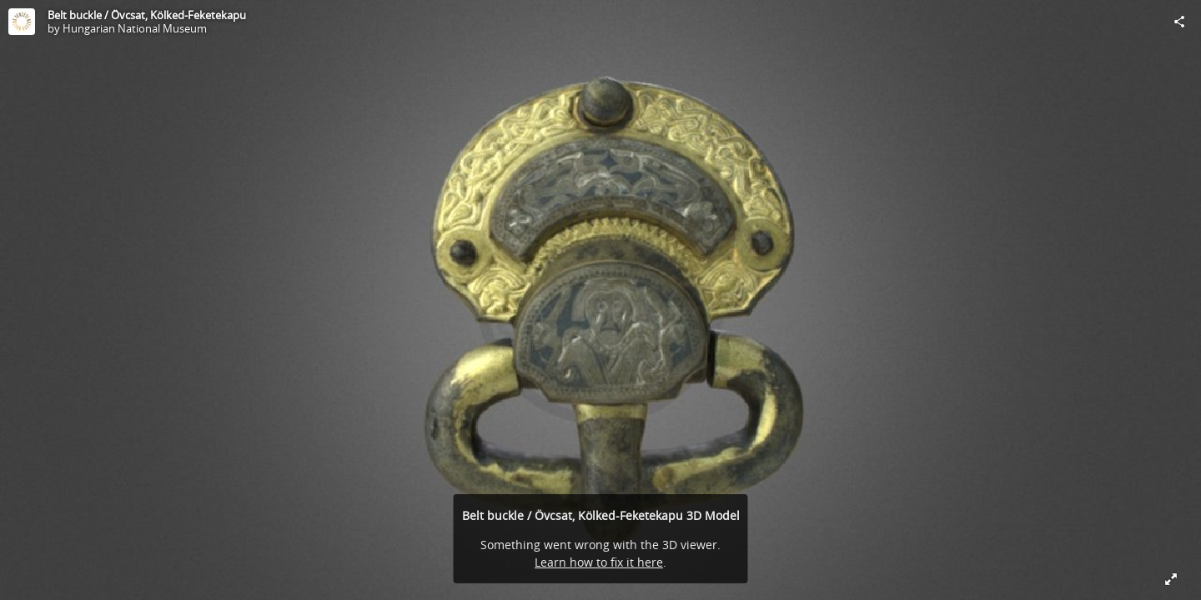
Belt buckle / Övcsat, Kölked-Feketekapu (147, 15)
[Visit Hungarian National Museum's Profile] (21, 21)
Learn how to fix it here (599, 562)
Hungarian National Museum (135, 28)
